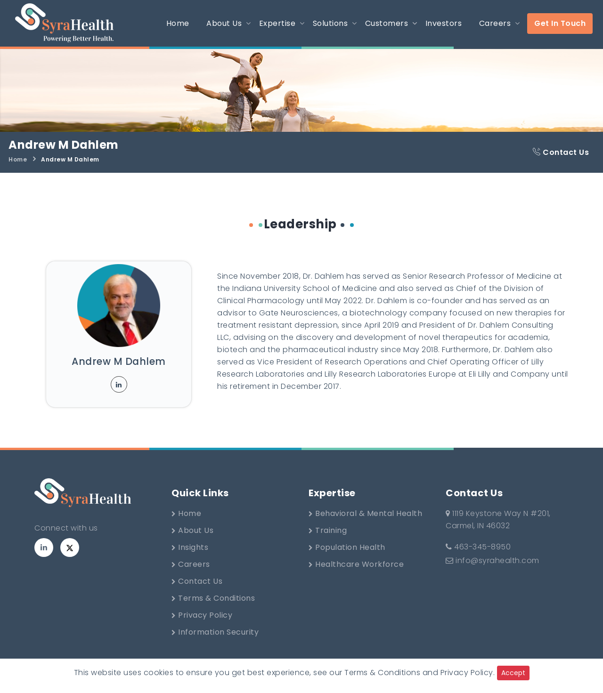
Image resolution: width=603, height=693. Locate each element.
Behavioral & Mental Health (365, 513)
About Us (192, 530)
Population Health (347, 547)
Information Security (215, 632)
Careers (190, 564)
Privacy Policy (201, 615)
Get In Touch (560, 23)
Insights (189, 547)
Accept (513, 672)
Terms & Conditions (213, 598)
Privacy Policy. (467, 672)
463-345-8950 (478, 546)
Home (17, 159)
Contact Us (561, 152)
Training (328, 530)
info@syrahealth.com (492, 560)
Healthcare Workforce (356, 564)
